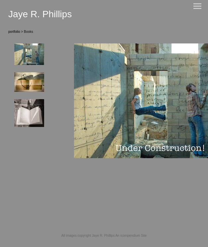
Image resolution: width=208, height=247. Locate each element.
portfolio (14, 31)
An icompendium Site (131, 235)
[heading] (40, 16)
